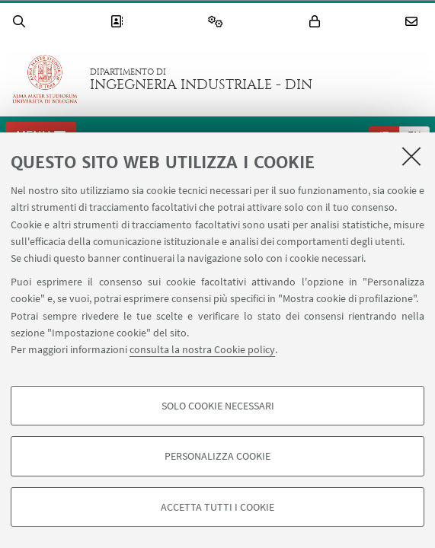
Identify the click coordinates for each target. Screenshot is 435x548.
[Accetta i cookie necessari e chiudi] (411, 156)
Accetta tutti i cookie (217, 507)
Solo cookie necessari (218, 406)
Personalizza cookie (217, 456)
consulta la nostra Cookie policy (202, 349)
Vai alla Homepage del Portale (45, 79)
